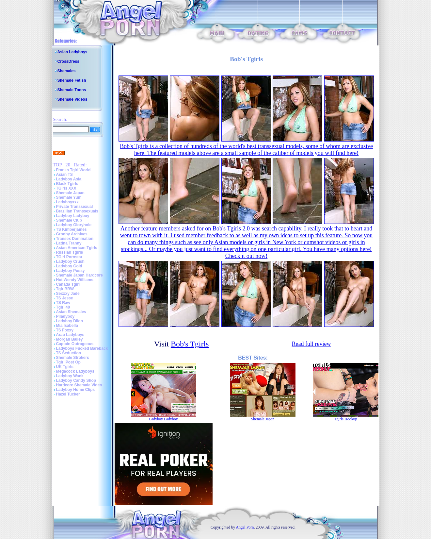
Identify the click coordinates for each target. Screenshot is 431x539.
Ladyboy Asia (69, 179)
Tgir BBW (65, 289)
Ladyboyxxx (67, 202)
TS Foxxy (64, 330)
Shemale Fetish (71, 80)
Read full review (311, 344)
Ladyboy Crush (70, 261)
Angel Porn (245, 527)
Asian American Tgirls (76, 247)
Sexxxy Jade (68, 293)
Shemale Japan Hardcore (79, 275)
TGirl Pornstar (69, 257)
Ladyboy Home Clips (75, 389)
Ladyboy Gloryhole (74, 225)
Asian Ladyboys (72, 52)
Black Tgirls (67, 183)
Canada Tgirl (68, 284)
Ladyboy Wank (70, 376)
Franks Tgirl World (73, 170)
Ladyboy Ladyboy (72, 215)
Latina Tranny (69, 243)
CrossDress (68, 61)
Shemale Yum (69, 197)
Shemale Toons (71, 90)
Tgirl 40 (63, 307)
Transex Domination (75, 238)
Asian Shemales (71, 312)
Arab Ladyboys (70, 334)
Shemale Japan (70, 193)
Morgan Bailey (69, 339)
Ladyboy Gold (69, 266)
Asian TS (64, 174)
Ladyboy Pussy (70, 270)
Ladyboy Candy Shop (76, 380)
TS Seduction (68, 353)
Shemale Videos (72, 99)
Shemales (66, 71)
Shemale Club (69, 220)
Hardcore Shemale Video (79, 385)
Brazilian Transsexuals (77, 211)
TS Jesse (64, 298)
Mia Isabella (67, 325)
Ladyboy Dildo (69, 321)
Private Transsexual (74, 206)
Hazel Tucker (68, 394)
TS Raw (63, 302)
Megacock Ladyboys (75, 371)
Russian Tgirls (69, 252)
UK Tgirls (64, 366)
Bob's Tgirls (190, 344)
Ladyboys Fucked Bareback (82, 348)
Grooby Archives (72, 234)
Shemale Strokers (72, 357)
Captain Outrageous (75, 344)
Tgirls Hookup (345, 419)
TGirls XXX (66, 188)
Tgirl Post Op (68, 362)
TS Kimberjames (71, 229)
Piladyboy (65, 316)
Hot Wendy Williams (74, 280)
